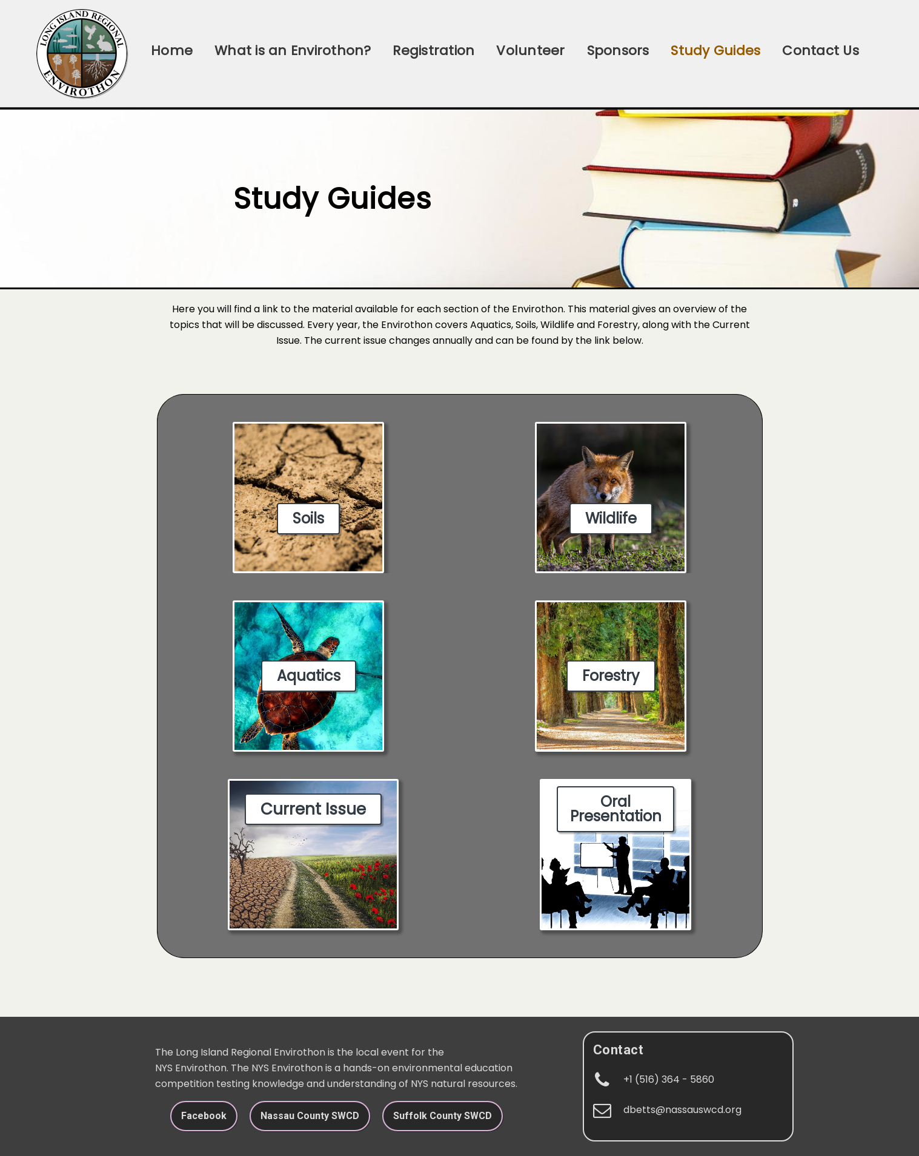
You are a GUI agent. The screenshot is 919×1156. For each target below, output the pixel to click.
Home (172, 50)
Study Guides (715, 50)
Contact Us (820, 50)
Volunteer (530, 50)
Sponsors (618, 50)
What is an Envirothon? (292, 50)
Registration (433, 50)
